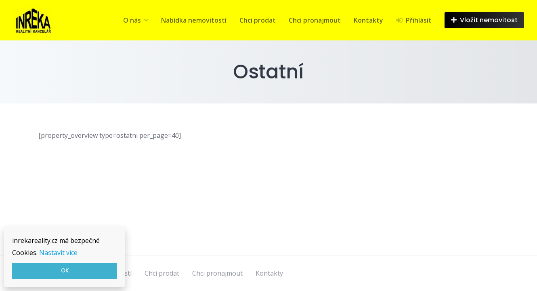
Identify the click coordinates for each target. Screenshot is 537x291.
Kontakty (368, 20)
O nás (132, 20)
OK (65, 270)
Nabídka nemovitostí (194, 20)
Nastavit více (58, 252)
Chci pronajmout (315, 20)
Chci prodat (257, 20)
